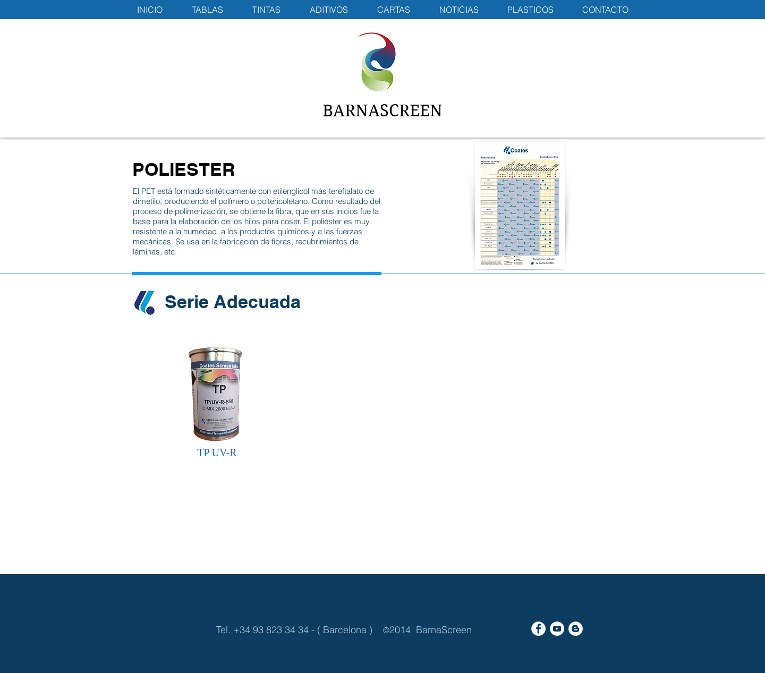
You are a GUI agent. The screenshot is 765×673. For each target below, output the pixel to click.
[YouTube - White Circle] (557, 628)
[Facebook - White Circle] (538, 628)
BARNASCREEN (382, 111)
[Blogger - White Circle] (575, 628)
